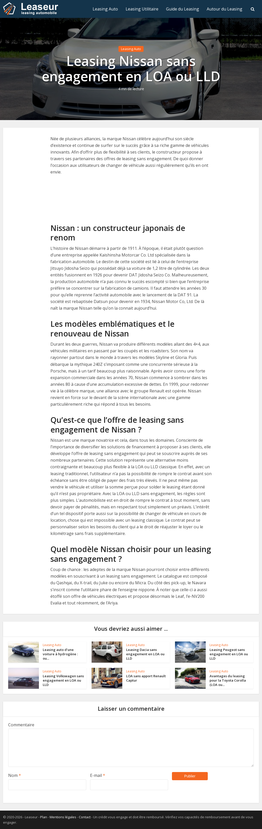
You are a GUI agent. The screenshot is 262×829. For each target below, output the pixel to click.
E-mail (97, 775)
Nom (14, 775)
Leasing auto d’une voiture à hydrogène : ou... (60, 654)
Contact (85, 817)
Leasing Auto (105, 9)
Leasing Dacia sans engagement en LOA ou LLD (145, 654)
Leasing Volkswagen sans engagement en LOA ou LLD (63, 680)
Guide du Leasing (182, 9)
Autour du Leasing (224, 9)
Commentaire (21, 725)
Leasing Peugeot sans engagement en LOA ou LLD (229, 654)
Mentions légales (63, 817)
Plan (43, 817)
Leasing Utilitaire (142, 9)
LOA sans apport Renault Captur (146, 678)
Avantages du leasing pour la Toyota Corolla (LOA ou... (228, 680)
